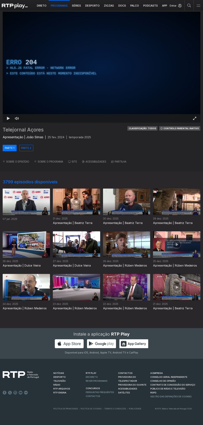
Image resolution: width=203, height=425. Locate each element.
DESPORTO (59, 377)
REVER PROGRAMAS (96, 381)
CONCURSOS (93, 388)
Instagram (15, 393)
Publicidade (135, 409)
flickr (26, 393)
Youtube (21, 393)
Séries (76, 5)
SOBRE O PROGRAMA (48, 161)
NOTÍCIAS (58, 373)
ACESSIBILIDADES (94, 161)
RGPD (153, 392)
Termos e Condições (115, 409)
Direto (41, 5)
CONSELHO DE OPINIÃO (163, 381)
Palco (134, 5)
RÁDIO (56, 384)
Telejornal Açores (23, 130)
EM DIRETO (92, 377)
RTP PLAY (91, 373)
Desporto (92, 5)
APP (164, 5)
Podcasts (150, 5)
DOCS (122, 5)
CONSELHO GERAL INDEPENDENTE (168, 377)
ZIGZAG (109, 5)
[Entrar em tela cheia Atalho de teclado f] (194, 118)
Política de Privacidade (65, 409)
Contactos (93, 396)
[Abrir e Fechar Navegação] (198, 6)
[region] (101, 67)
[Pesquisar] (189, 5)
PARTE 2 (26, 147)
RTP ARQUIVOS (61, 388)
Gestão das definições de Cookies (171, 396)
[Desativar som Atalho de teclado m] (17, 118)
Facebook (5, 393)
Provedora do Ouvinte (132, 384)
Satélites (124, 392)
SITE (72, 161)
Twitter (10, 393)
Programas (59, 5)
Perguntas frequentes (100, 392)
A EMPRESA (156, 373)
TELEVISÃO (59, 381)
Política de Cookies (91, 409)
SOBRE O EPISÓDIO (16, 161)
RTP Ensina (59, 392)
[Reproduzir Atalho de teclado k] (8, 118)
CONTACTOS (125, 373)
